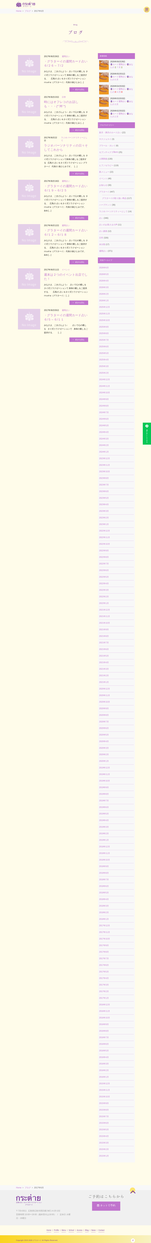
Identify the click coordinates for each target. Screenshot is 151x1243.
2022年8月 (104, 557)
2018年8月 (104, 873)
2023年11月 (104, 465)
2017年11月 (104, 932)
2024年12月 (104, 379)
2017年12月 (104, 925)
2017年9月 (104, 945)
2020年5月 (104, 735)
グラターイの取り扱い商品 (114, 198)
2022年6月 (104, 570)
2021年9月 (104, 629)
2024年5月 (104, 425)
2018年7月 (104, 879)
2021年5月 (104, 656)
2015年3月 (104, 1143)
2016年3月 (104, 1064)
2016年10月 (104, 1018)
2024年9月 (104, 399)
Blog (87, 1230)
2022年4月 (104, 583)
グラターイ (104, 192)
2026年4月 (104, 281)
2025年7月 (104, 340)
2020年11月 (104, 695)
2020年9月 (104, 708)
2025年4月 (104, 360)
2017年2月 (104, 991)
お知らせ (103, 185)
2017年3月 (104, 985)
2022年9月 (104, 550)
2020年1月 (104, 761)
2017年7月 (104, 958)
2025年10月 (104, 320)
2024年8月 (104, 406)
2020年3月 (104, 748)
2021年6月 (104, 649)
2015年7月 (104, 1116)
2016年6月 (104, 1044)
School (71, 1230)
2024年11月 (104, 386)
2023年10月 (104, 471)
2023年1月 (104, 524)
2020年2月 (104, 754)
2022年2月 (104, 597)
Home (18, 11)
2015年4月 (104, 1136)
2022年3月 (104, 590)
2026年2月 (104, 294)
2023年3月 (104, 511)
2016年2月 (104, 1070)
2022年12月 (104, 531)
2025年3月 (104, 366)
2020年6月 (104, 728)
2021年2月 (104, 675)
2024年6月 (104, 419)
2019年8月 (104, 794)
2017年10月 (104, 939)
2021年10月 (104, 623)
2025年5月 (104, 353)
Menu (64, 1230)
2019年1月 (104, 840)
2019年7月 (104, 801)
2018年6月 (104, 886)
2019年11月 (104, 774)
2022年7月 (104, 564)
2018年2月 (104, 912)
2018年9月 (104, 866)
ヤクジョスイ (105, 139)
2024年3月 (104, 439)
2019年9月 (104, 787)
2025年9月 (104, 327)
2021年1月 (104, 682)
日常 (101, 238)
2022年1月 (104, 603)
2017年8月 (104, 952)
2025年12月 (104, 307)
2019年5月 (104, 814)
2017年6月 (104, 965)
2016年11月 (104, 1011)
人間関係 (103, 159)
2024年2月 (104, 445)
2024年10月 (104, 392)
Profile (56, 1230)
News (93, 1230)
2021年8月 (104, 636)
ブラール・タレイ (107, 146)
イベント (103, 178)
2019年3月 (104, 827)
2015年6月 (104, 1123)
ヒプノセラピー (106, 165)
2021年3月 (104, 669)
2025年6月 (104, 346)
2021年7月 (104, 643)
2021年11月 (104, 616)
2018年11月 (104, 853)
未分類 (102, 244)
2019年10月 (104, 781)
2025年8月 (104, 333)
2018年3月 (104, 906)
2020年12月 (104, 689)
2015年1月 (104, 1156)
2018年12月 (104, 847)
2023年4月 (104, 504)
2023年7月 (104, 485)
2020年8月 (104, 715)
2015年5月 (104, 1129)
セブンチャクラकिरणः (108, 152)
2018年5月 (104, 893)
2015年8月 (104, 1110)
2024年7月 (104, 412)
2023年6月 (104, 491)
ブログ (28, 11)
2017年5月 (104, 972)
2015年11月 (104, 1090)
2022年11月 (104, 537)
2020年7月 (104, 722)
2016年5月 (104, 1051)
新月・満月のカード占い (110, 132)
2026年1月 (104, 300)
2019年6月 (104, 807)
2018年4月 (104, 899)
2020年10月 (104, 702)
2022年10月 (104, 544)
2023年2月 (104, 518)
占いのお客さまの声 (108, 225)
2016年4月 (104, 1057)
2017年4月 (104, 978)
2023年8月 (104, 478)
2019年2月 (104, 833)
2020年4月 (104, 741)
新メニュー (104, 172)
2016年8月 (104, 1031)
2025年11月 (104, 314)
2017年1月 (104, 998)
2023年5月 (104, 498)
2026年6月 (104, 268)
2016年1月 (104, 1077)
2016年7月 (104, 1037)
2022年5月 (104, 577)
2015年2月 (104, 1149)
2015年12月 (104, 1083)
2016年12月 (104, 1005)
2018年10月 (104, 860)
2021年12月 (104, 610)
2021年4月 (104, 662)
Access (79, 1230)
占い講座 (103, 231)
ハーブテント (105, 205)
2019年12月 (104, 768)
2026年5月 (104, 274)
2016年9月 (104, 1024)
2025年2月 (104, 373)
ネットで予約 (106, 1206)
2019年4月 (104, 820)
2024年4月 (104, 432)
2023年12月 (104, 458)
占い (101, 218)
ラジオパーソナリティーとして (113, 211)
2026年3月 (104, 287)
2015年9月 (104, 1103)
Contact (101, 1230)
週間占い (103, 251)
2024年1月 (104, 452)
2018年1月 (104, 919)
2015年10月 (104, 1097)
